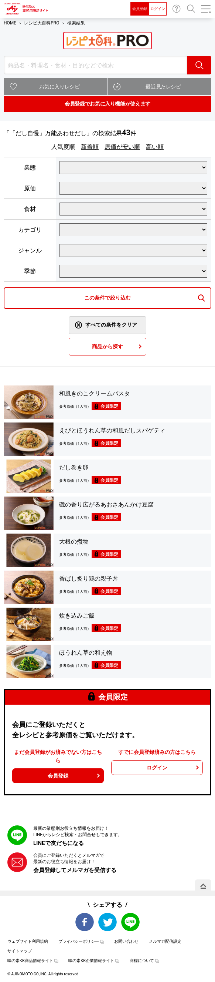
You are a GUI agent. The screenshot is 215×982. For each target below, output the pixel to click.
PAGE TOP (203, 886)
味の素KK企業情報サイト (91, 960)
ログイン (157, 9)
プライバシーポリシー (78, 941)
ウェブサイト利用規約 (27, 941)
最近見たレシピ (163, 87)
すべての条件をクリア (111, 325)
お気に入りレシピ (59, 87)
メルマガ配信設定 (165, 941)
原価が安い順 (122, 146)
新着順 (90, 146)
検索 (199, 65)
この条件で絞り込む (107, 298)
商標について (142, 960)
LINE (130, 922)
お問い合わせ (176, 9)
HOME (10, 23)
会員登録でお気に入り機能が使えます (107, 104)
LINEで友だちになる (58, 843)
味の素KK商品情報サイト (30, 960)
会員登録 (139, 9)
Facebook (84, 922)
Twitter (107, 922)
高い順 (155, 146)
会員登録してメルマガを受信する (74, 870)
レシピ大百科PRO (41, 23)
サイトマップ (19, 951)
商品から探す (107, 347)
